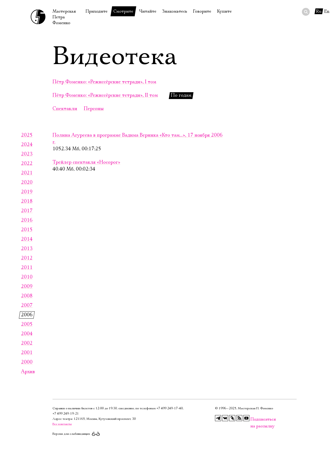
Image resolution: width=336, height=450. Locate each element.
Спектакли (64, 109)
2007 (27, 305)
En (326, 11)
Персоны (94, 109)
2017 (27, 211)
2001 (27, 353)
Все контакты (62, 424)
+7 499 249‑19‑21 (65, 414)
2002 (27, 343)
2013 (27, 249)
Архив (28, 372)
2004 (27, 334)
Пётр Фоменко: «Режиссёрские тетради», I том (104, 82)
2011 (27, 268)
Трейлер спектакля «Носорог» (86, 162)
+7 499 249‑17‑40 (169, 408)
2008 (27, 296)
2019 (27, 192)
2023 (27, 154)
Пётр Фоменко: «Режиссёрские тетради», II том (105, 95)
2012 (27, 258)
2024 (27, 145)
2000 (27, 362)
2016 (27, 220)
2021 (27, 173)
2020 (27, 182)
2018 (27, 201)
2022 (27, 164)
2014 (27, 239)
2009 (27, 286)
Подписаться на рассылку (253, 419)
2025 (27, 135)
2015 (27, 230)
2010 (27, 277)
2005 (27, 324)
